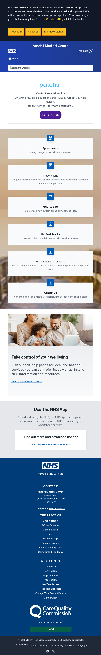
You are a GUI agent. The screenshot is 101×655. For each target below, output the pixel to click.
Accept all (16, 31)
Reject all (33, 31)
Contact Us (50, 566)
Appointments (50, 575)
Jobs (50, 534)
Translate (85, 51)
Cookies (69, 645)
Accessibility (56, 645)
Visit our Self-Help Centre (26, 381)
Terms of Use (21, 644)
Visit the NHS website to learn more (51, 444)
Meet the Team (51, 529)
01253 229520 (57, 508)
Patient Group (50, 538)
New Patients (50, 571)
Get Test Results (50, 584)
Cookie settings (55, 19)
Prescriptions (50, 579)
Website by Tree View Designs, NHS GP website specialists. (52, 640)
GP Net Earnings (50, 525)
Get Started (50, 114)
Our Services (50, 597)
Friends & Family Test (50, 547)
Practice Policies (50, 543)
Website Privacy (38, 645)
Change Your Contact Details (50, 593)
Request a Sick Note (50, 588)
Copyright (81, 645)
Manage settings (53, 31)
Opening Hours (50, 520)
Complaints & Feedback (50, 552)
